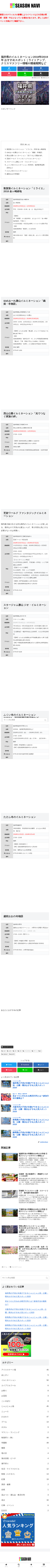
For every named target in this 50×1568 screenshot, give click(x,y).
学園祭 (25, 1444)
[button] (47, 1279)
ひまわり (25, 1418)
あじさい (25, 1376)
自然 (25, 1491)
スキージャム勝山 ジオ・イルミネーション (22, 162)
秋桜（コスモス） (25, 1475)
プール (25, 1423)
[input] (25, 1279)
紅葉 (25, 1480)
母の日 (25, 1454)
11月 (4, 1052)
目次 (22, 144)
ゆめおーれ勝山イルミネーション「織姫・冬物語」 (25, 152)
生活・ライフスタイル (25, 1470)
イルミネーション (8, 1048)
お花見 (25, 1397)
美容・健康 (25, 1485)
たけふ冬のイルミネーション (17, 171)
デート (35, 1052)
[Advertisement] (25, 40)
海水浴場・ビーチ (25, 1459)
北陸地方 (5, 1055)
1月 (15, 1052)
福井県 (13, 1055)
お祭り (25, 1392)
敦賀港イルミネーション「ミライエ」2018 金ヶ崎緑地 (26, 149)
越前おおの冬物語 (13, 175)
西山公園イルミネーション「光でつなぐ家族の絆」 (25, 156)
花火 (25, 1501)
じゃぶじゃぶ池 (25, 1407)
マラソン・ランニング (25, 1433)
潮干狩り (25, 1465)
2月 (20, 1052)
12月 (10, 1052)
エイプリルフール (25, 1386)
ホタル (25, 1428)
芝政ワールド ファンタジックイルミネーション (24, 159)
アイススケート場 (25, 1371)
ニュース (25, 1412)
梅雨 (25, 1449)
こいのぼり (25, 1402)
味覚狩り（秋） (25, 1438)
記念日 (25, 1511)
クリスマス (27, 1052)
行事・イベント (25, 1506)
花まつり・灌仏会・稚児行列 (25, 1496)
